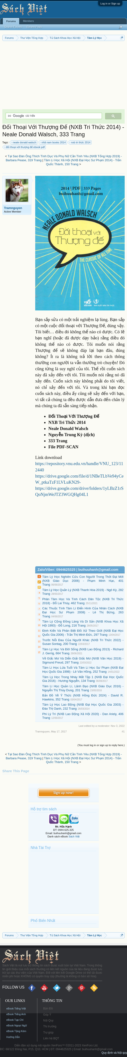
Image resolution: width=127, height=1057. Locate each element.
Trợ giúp (48, 1032)
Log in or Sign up (110, 3)
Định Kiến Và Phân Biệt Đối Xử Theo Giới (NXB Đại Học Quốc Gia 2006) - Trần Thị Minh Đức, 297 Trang (82, 632)
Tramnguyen (13, 208)
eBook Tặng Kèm (16, 1031)
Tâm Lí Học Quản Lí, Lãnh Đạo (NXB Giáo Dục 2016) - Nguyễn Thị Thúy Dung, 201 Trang (82, 688)
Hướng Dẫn (13, 1037)
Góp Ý (47, 1014)
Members (28, 21)
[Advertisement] (63, 76)
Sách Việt (74, 836)
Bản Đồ (48, 1008)
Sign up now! (63, 792)
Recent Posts (34, 27)
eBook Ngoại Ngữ (16, 1025)
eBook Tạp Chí (14, 1019)
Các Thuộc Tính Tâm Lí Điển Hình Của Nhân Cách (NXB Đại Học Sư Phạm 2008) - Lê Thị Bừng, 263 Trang (82, 612)
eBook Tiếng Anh (16, 1014)
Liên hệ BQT (51, 1038)
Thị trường (49, 1026)
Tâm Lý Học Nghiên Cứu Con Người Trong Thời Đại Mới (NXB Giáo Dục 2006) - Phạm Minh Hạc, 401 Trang (82, 580)
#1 (123, 731)
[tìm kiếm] (53, 116)
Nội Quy (48, 1020)
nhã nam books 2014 (53, 142)
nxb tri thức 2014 (80, 142)
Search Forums (13, 27)
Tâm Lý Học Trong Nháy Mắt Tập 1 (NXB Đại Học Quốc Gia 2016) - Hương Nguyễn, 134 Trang (82, 679)
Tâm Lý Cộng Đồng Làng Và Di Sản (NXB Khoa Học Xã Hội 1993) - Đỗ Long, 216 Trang (82, 623)
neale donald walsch (23, 142)
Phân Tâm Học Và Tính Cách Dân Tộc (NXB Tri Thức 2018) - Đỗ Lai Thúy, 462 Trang (82, 601)
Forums (11, 21)
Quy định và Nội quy (114, 1052)
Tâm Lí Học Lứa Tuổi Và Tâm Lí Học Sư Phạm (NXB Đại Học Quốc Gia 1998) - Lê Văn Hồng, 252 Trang (82, 669)
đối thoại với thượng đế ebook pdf (24, 147)
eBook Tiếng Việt (16, 1008)
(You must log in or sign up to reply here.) (101, 745)
